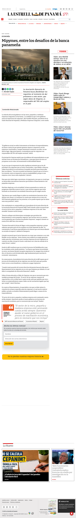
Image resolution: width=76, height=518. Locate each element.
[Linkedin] (10, 89)
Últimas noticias (63, 179)
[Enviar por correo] (13, 89)
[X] (63, 9)
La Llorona (31, 23)
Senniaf (56, 23)
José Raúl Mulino (48, 23)
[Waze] (32, 513)
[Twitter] (3, 89)
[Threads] (60, 9)
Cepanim (62, 23)
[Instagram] (69, 9)
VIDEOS (62, 51)
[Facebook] (66, 9)
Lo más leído (63, 210)
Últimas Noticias (22, 23)
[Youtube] (72, 9)
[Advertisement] (26, 420)
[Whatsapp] (8, 89)
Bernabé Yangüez (9, 92)
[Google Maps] (29, 513)
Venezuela (38, 23)
